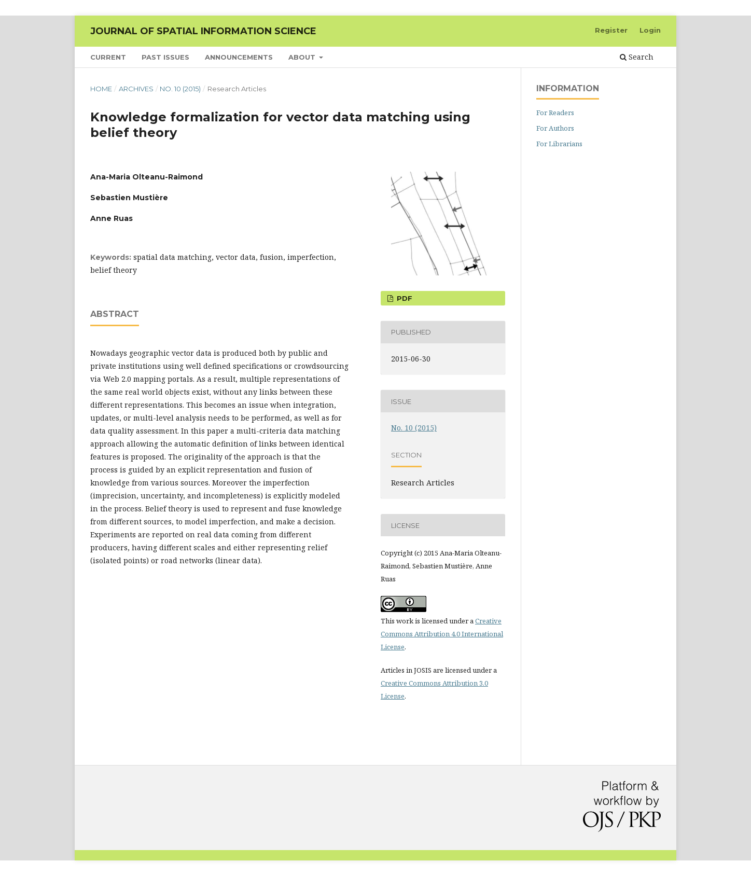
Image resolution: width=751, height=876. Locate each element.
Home (101, 89)
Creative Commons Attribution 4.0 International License (442, 633)
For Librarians (559, 143)
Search (636, 57)
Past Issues (165, 57)
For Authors (555, 128)
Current (108, 57)
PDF (403, 298)
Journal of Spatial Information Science (203, 31)
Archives (136, 89)
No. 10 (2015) (180, 89)
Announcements (239, 57)
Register (611, 30)
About (302, 57)
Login (650, 30)
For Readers (555, 112)
